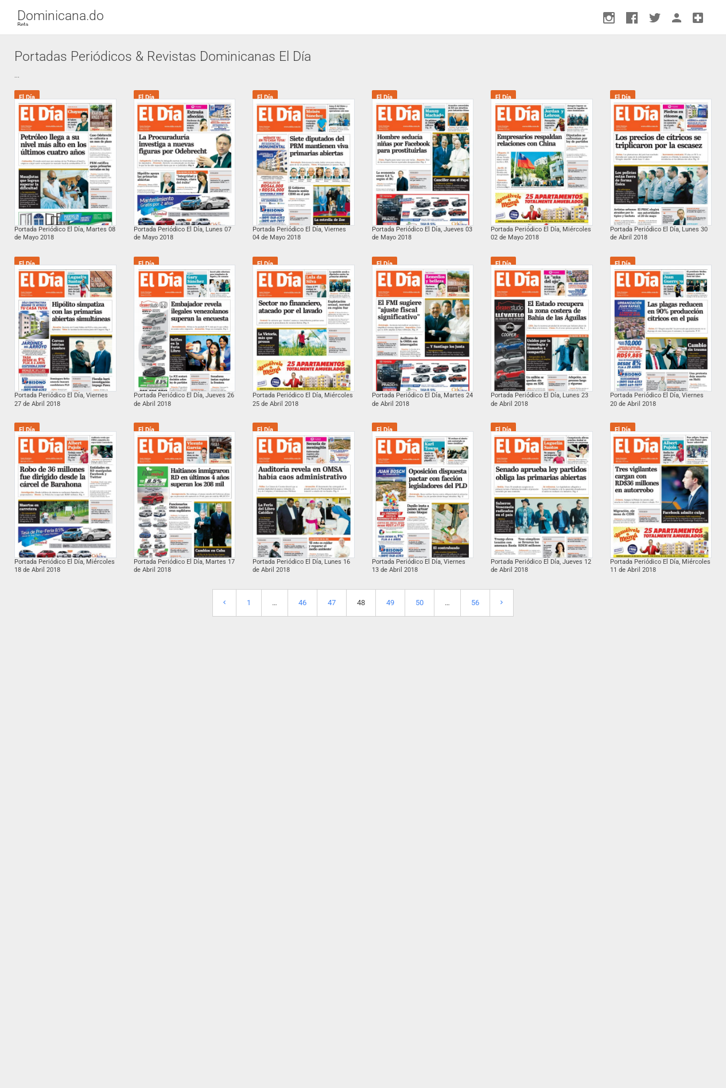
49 (390, 602)
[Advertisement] (363, 843)
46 (302, 602)
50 (420, 602)
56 (475, 602)
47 (332, 602)
